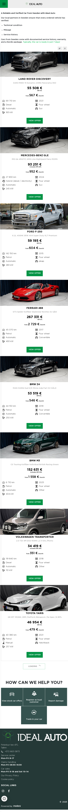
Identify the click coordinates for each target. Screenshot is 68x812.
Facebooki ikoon (9, 791)
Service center (8, 756)
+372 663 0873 (10, 752)
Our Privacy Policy (10, 776)
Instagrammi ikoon (3, 791)
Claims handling (11, 763)
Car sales (14, 770)
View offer (35, 121)
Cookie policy (7, 779)
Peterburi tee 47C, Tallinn (9, 746)
